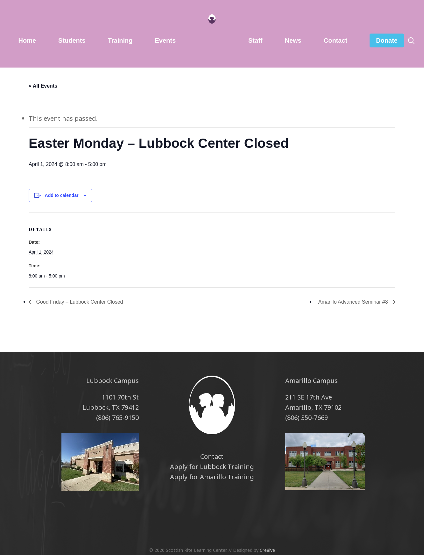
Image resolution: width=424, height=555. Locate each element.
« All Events (43, 86)
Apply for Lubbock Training (212, 466)
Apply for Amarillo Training (212, 476)
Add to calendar (62, 195)
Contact (211, 456)
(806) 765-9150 (117, 417)
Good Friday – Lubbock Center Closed (79, 302)
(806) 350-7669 (306, 417)
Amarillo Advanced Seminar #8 (353, 302)
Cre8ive (267, 550)
